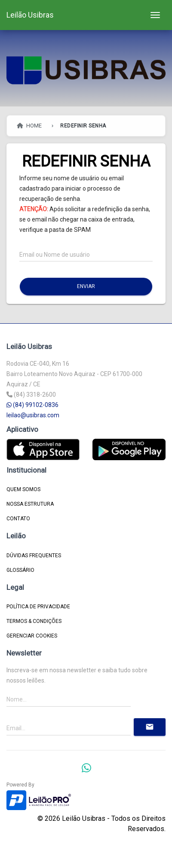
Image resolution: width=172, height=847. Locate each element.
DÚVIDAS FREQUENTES (33, 556)
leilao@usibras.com (32, 415)
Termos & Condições (33, 621)
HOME (29, 125)
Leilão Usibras (30, 14)
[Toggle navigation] (155, 15)
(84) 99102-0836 (32, 404)
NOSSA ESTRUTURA (30, 504)
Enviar (86, 286)
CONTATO (18, 519)
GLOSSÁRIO (20, 570)
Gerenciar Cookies (31, 636)
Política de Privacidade (38, 607)
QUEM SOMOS (23, 489)
